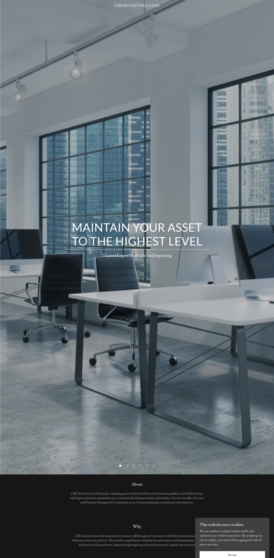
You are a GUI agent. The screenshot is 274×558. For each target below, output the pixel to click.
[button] (120, 466)
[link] (137, 6)
